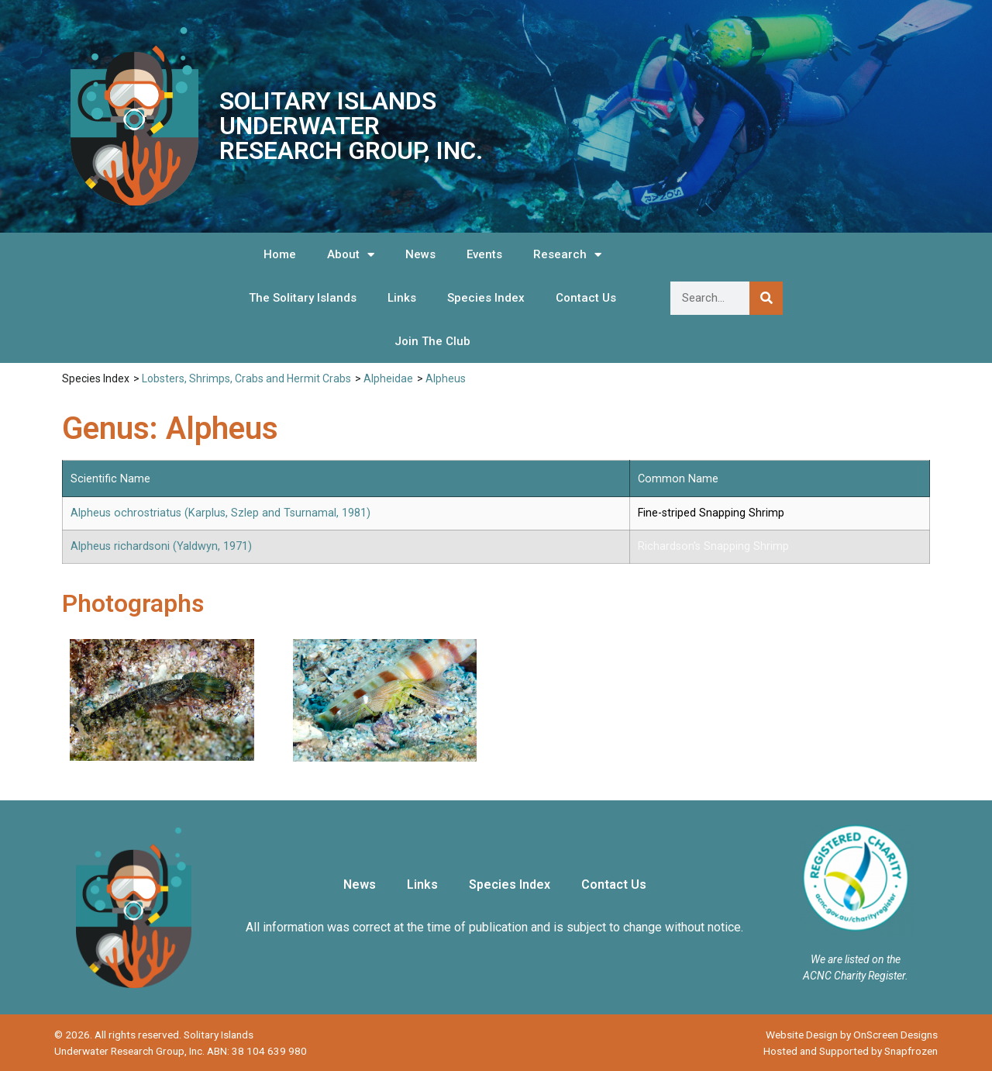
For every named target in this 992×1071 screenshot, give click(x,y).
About (350, 254)
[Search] (766, 298)
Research (567, 254)
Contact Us (586, 298)
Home (280, 254)
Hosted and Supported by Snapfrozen (850, 1051)
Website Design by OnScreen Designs (852, 1034)
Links (402, 298)
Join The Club (432, 341)
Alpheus (445, 378)
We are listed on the (856, 959)
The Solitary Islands (302, 298)
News (420, 254)
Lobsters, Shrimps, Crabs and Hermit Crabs (246, 378)
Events (484, 254)
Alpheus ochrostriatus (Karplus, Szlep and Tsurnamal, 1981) (220, 513)
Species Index (486, 298)
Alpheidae (388, 378)
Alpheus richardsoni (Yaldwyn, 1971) (161, 546)
